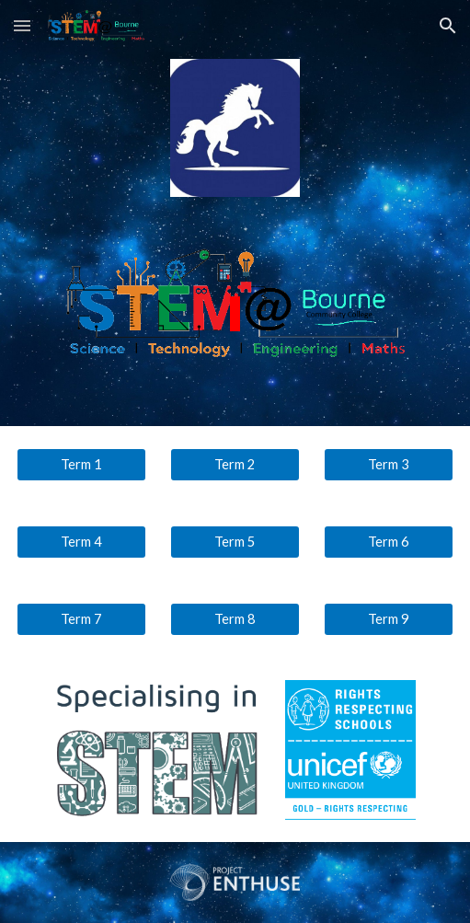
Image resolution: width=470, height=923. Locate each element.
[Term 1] (81, 464)
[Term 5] (235, 541)
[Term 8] (235, 618)
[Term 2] (235, 464)
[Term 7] (81, 618)
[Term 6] (389, 541)
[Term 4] (81, 541)
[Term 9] (389, 618)
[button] (22, 25)
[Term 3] (389, 464)
